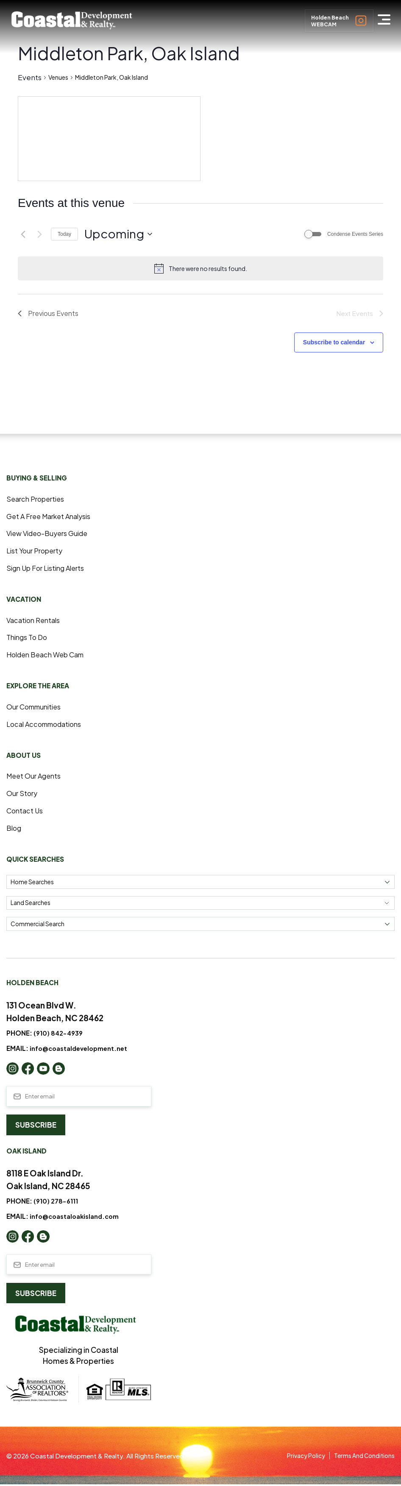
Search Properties (37, 499)
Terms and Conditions (361, 1457)
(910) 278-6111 (56, 1202)
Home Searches (32, 882)
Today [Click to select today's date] (64, 234)
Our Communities (36, 707)
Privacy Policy (298, 1457)
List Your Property (36, 551)
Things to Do (28, 637)
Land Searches (30, 903)
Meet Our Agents (35, 776)
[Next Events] (39, 234)
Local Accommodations (46, 724)
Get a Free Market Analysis (51, 516)
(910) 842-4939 (59, 1033)
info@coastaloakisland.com (76, 1217)
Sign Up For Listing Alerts (48, 568)
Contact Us (25, 811)
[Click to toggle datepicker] (118, 234)
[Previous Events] (23, 234)
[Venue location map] (109, 138)
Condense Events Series (355, 234)
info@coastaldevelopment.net (80, 1049)
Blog (14, 828)
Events (30, 77)
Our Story (22, 794)
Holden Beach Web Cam (48, 655)
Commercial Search (37, 924)
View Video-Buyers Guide (50, 534)
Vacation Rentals (34, 620)
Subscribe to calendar (334, 343)
